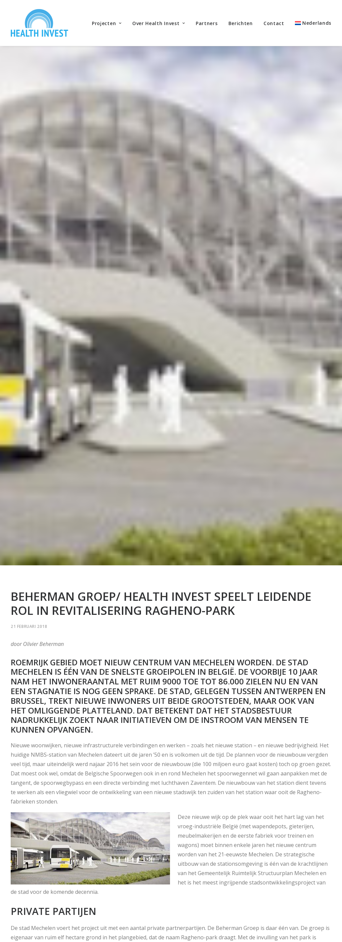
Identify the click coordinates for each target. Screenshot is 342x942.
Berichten (240, 23)
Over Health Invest (158, 23)
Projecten (107, 23)
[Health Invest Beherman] (39, 23)
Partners (207, 23)
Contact (274, 23)
